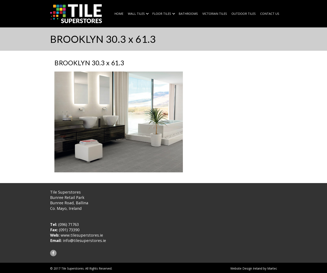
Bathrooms (188, 14)
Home (118, 14)
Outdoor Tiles (243, 14)
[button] (53, 253)
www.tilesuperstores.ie (82, 235)
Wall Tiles (136, 14)
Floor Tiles (161, 14)
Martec (272, 268)
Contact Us (269, 14)
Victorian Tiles (214, 14)
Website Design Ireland (246, 268)
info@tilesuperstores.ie (84, 240)
